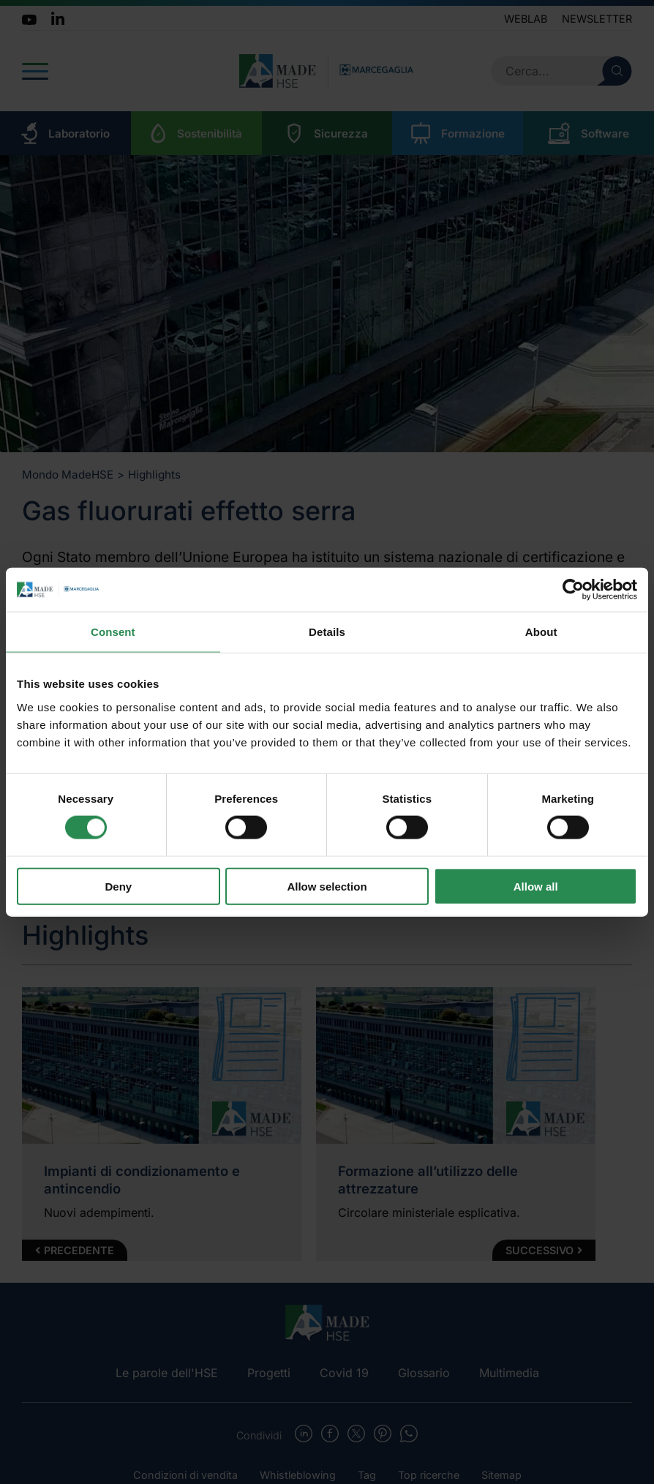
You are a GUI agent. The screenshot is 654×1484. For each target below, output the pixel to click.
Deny (118, 886)
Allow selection (327, 886)
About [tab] (541, 632)
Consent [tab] (113, 632)
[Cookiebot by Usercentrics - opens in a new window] (573, 590)
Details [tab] (327, 632)
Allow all (536, 886)
